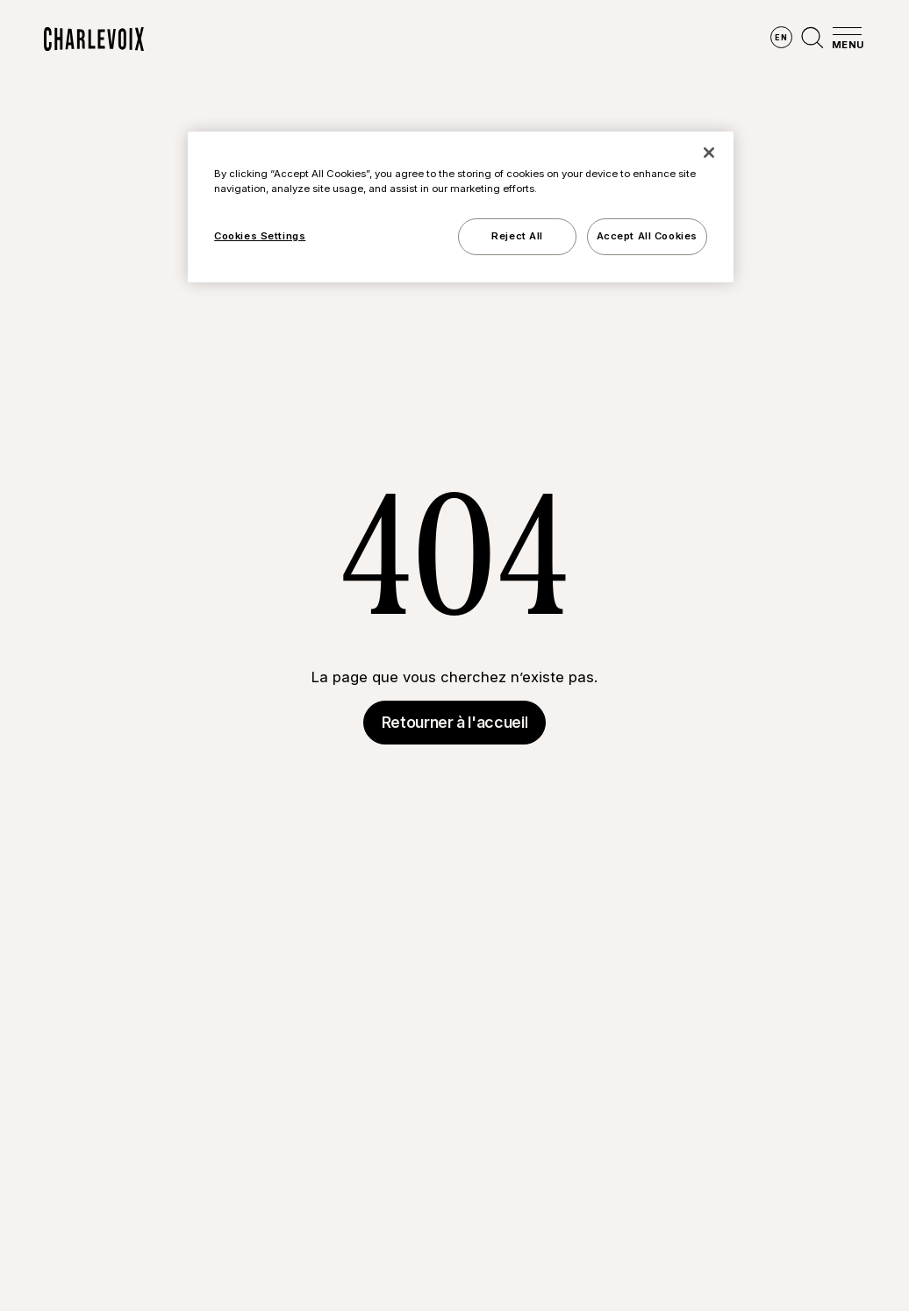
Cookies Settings (259, 236)
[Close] (709, 152)
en (781, 37)
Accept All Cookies (647, 236)
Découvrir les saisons (384, 39)
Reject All (517, 236)
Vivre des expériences (556, 39)
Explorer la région (220, 39)
